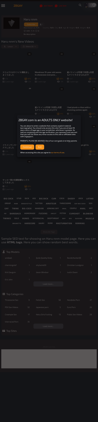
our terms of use (57, 152)
